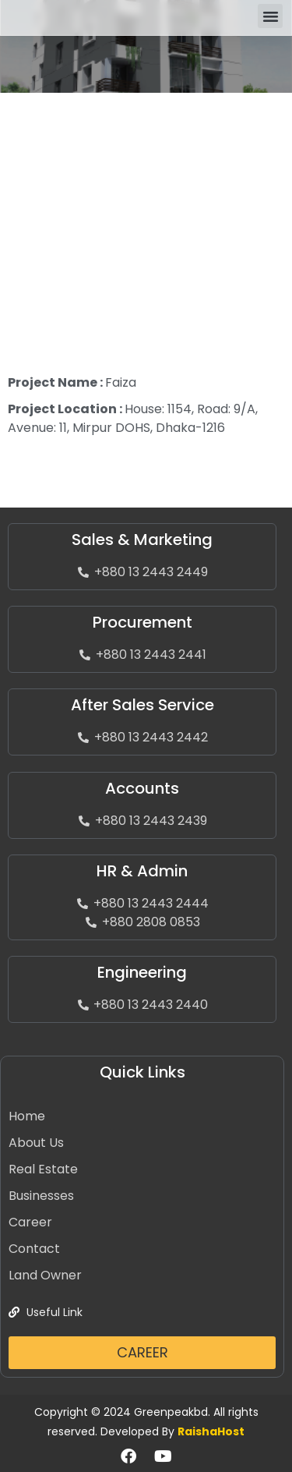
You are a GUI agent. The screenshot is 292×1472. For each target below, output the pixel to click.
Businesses (41, 1196)
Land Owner (45, 1275)
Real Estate (43, 1169)
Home (27, 1116)
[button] (270, 16)
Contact (34, 1249)
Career (30, 1222)
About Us (36, 1143)
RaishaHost (211, 1431)
